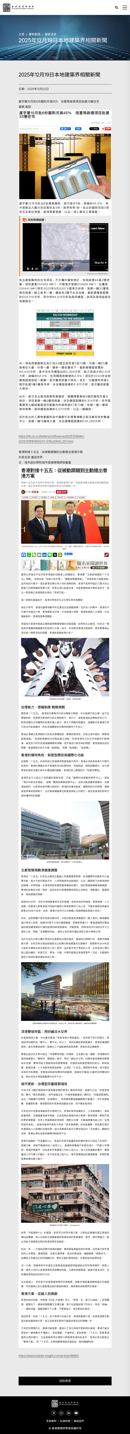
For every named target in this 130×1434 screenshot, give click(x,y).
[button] (124, 7)
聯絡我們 (79, 1421)
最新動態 (34, 34)
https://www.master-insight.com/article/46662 (49, 1356)
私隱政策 (65, 1421)
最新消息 (51, 34)
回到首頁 (65, 1380)
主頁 (21, 34)
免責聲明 (51, 1421)
